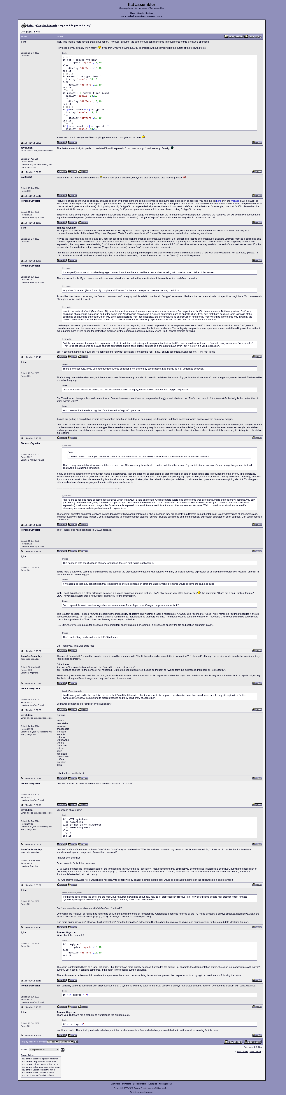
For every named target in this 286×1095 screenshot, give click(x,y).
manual (235, 200)
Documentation (140, 1084)
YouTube (165, 1088)
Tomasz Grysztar (140, 1088)
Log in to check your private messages (138, 16)
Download (126, 1084)
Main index (115, 1084)
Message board (166, 1084)
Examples (152, 1084)
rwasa (150, 1092)
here (218, 200)
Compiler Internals (46, 25)
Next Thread (255, 1051)
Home (133, 13)
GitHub (158, 1088)
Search (140, 13)
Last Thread (242, 1051)
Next (38, 32)
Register (149, 13)
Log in (159, 16)
